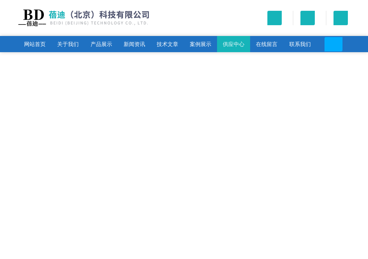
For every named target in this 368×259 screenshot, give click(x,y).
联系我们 (300, 44)
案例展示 (200, 44)
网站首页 (35, 44)
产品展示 (101, 44)
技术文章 (167, 44)
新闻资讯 (134, 44)
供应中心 (233, 44)
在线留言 (266, 44)
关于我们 (68, 44)
